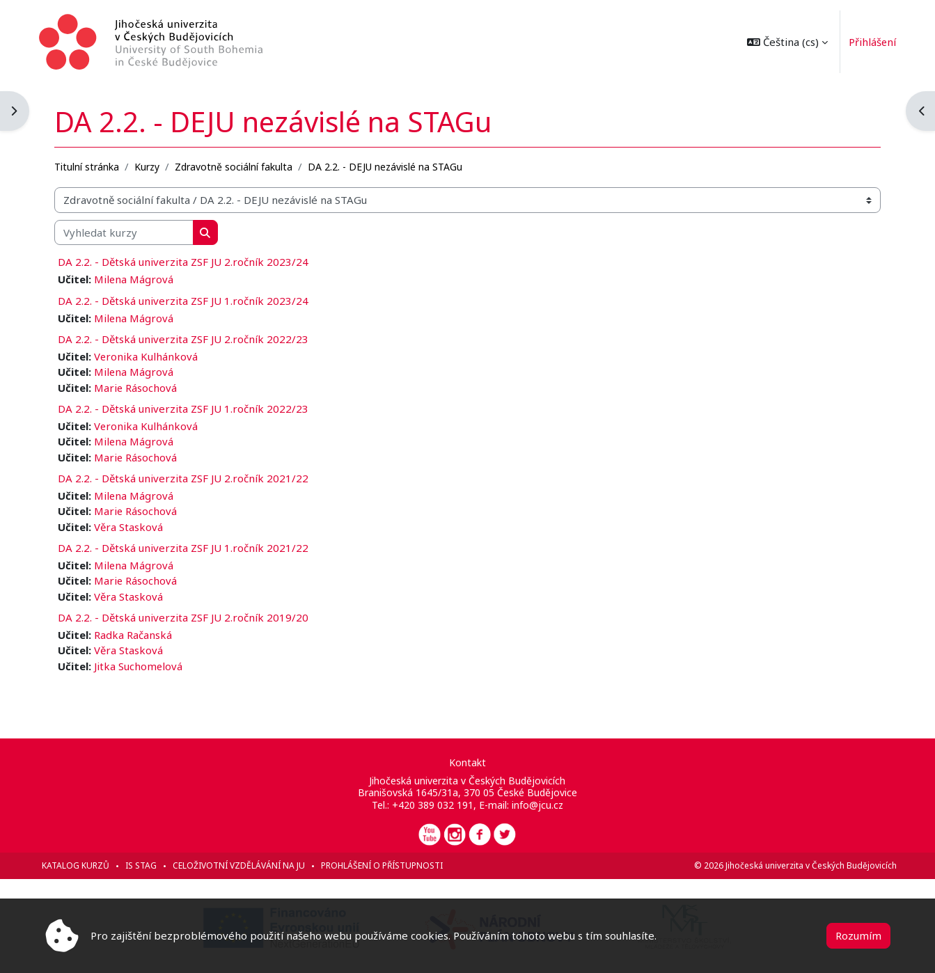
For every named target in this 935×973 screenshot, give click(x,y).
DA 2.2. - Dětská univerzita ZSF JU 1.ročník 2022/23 (189, 407)
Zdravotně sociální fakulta (240, 164)
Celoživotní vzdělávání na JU (245, 865)
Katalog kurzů (82, 865)
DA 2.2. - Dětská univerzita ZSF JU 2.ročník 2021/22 (189, 477)
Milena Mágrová (140, 278)
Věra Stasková (134, 526)
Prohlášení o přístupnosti (388, 865)
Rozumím (858, 935)
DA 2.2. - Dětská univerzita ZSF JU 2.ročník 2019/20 (189, 617)
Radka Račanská (139, 635)
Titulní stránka (93, 164)
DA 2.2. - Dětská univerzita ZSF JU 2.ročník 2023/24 (189, 260)
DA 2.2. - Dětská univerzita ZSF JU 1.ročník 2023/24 (189, 299)
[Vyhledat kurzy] (130, 231)
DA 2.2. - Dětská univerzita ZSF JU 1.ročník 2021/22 (189, 547)
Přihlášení (866, 42)
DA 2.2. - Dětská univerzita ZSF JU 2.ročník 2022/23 (189, 338)
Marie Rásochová (142, 386)
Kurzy (153, 164)
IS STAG (147, 865)
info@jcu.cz (537, 805)
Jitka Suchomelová (144, 666)
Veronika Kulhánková (152, 355)
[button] (781, 42)
